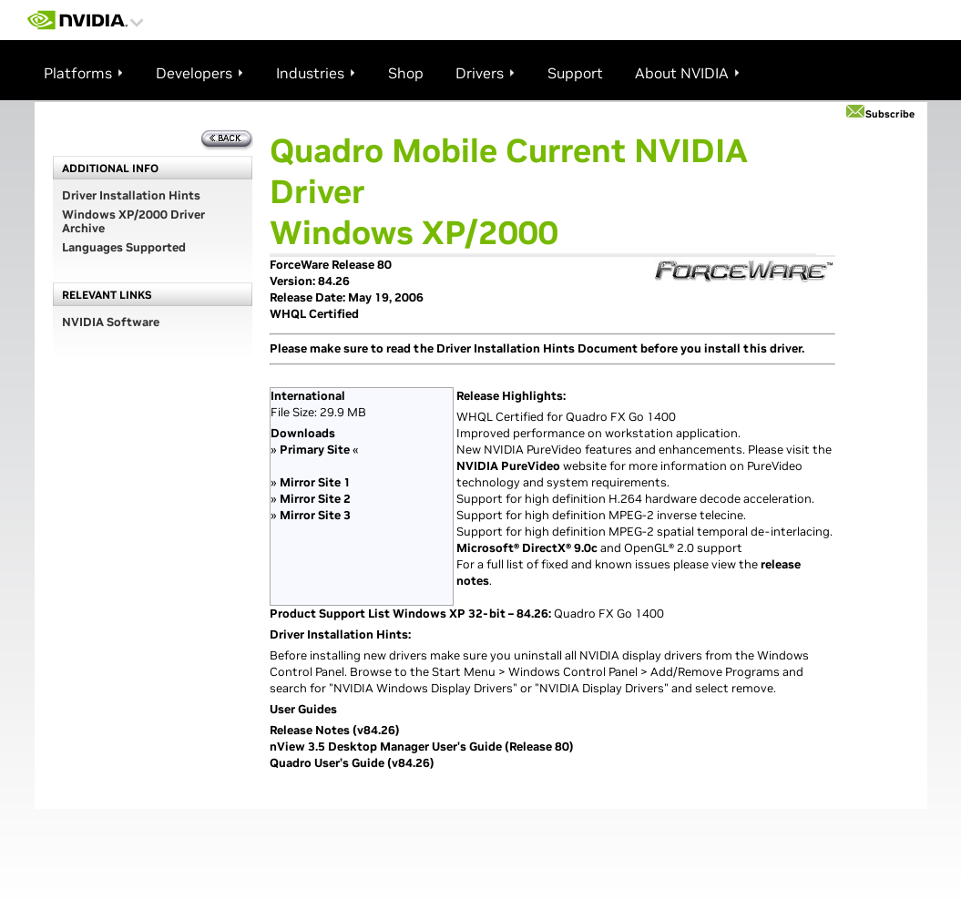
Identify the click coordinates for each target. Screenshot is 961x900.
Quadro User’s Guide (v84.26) (352, 763)
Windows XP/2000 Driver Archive (133, 221)
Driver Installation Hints (131, 195)
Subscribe (890, 113)
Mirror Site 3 (315, 515)
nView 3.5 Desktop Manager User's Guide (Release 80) (422, 746)
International (308, 396)
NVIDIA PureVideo (508, 466)
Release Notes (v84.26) (335, 730)
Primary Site (315, 449)
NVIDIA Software (110, 322)
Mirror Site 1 (315, 482)
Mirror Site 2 (315, 498)
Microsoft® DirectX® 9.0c (527, 548)
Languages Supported (124, 247)
